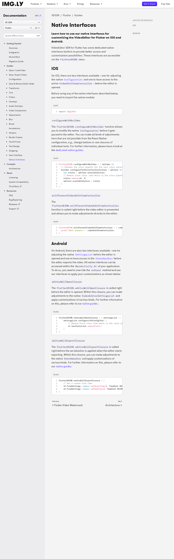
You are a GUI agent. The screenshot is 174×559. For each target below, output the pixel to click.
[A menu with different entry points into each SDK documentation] (67, 4)
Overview (13, 48)
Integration (14, 52)
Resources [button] (9, 191)
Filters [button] (10, 97)
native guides (90, 303)
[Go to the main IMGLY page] (12, 4)
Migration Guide (16, 61)
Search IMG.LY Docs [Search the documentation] (22, 35)
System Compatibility (19, 182)
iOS (134, 25)
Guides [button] (8, 66)
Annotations (14, 128)
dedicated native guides (69, 150)
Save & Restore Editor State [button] (20, 83)
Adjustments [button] (13, 115)
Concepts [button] (9, 164)
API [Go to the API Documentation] (38, 15)
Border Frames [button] (14, 137)
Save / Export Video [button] (16, 75)
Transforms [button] (12, 88)
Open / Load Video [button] (16, 70)
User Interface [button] (14, 155)
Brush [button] (10, 124)
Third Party (15, 186)
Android (136, 33)
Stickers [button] (11, 133)
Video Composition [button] (16, 110)
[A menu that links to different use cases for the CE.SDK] (52, 4)
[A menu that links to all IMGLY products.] (36, 4)
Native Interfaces (17, 159)
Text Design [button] (13, 146)
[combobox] (22, 22)
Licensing (13, 177)
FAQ (11, 195)
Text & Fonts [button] (13, 142)
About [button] (7, 173)
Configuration (15, 79)
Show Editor (14, 57)
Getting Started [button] (12, 43)
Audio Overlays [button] (14, 106)
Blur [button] (9, 119)
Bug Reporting (15, 200)
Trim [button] (9, 92)
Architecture (14, 168)
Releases (14, 204)
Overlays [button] (11, 101)
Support (14, 208)
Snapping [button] (11, 150)
